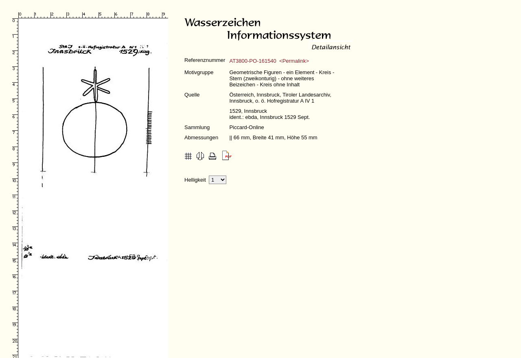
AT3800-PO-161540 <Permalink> (269, 61)
